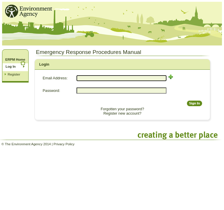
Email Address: (55, 78)
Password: (51, 90)
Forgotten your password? (122, 109)
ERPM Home (15, 59)
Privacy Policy (63, 144)
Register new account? (122, 113)
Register (14, 74)
